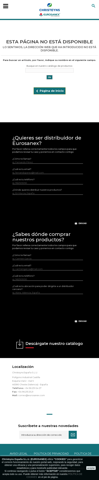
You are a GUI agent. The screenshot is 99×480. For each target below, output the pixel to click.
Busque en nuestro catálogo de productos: (50, 66)
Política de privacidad (51, 453)
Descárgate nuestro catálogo (54, 344)
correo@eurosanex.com (31, 395)
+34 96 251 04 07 (33, 388)
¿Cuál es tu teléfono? (23, 179)
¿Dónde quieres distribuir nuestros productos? (37, 189)
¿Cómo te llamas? (21, 158)
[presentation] (50, 212)
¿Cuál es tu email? (21, 169)
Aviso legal (18, 453)
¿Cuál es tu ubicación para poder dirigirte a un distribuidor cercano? (43, 287)
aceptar (91, 468)
